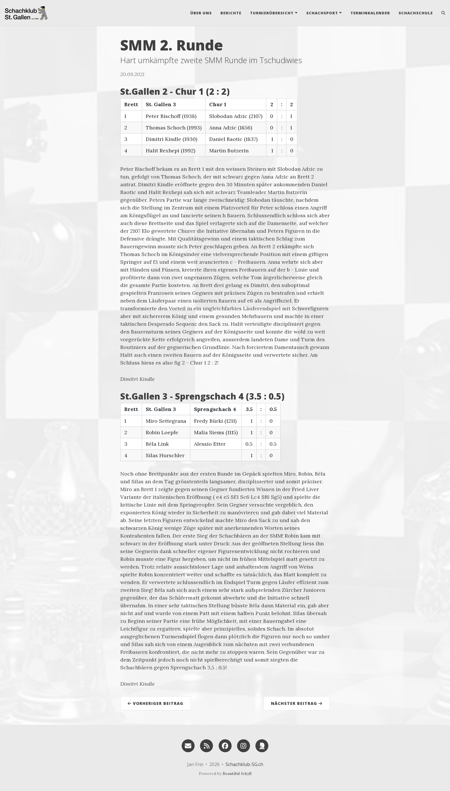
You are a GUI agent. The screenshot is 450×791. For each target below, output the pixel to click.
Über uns (201, 12)
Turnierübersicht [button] (272, 12)
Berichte (230, 12)
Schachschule (416, 12)
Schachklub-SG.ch (244, 764)
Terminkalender (370, 12)
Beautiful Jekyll (237, 773)
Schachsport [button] (322, 12)
